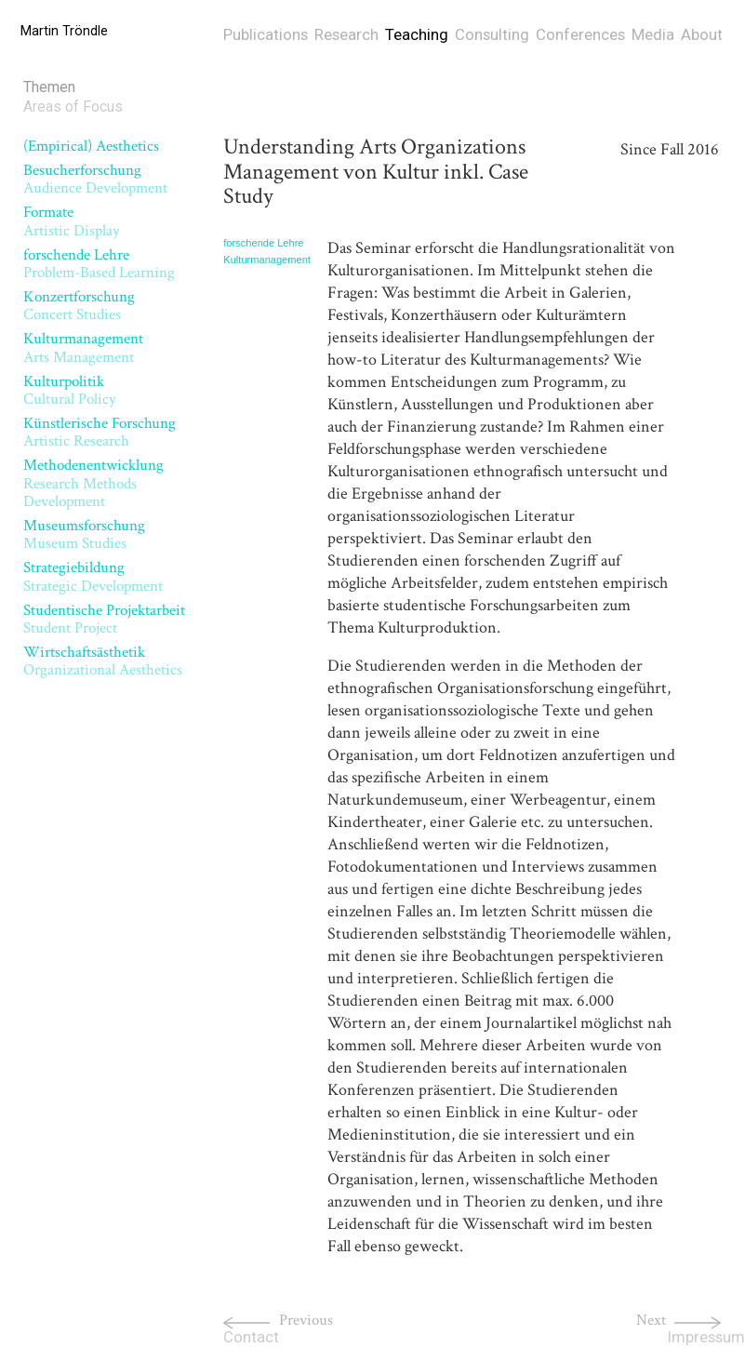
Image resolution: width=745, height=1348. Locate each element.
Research (346, 34)
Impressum (706, 1337)
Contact (251, 1337)
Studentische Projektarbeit (104, 619)
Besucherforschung (95, 179)
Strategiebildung (93, 576)
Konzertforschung (79, 306)
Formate (71, 221)
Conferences (580, 34)
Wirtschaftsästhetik (102, 661)
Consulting (492, 34)
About (702, 34)
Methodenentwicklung (93, 483)
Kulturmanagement (83, 347)
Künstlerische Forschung (99, 432)
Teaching (416, 34)
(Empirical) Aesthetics (91, 146)
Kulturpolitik (69, 390)
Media (653, 34)
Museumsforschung (84, 534)
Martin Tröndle (64, 31)
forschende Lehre (99, 264)
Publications (265, 34)
